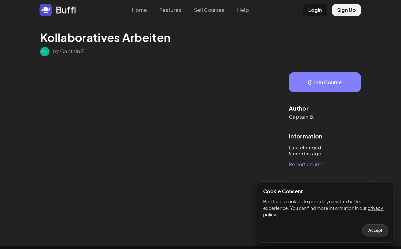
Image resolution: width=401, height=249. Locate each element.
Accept (375, 230)
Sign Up (346, 10)
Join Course (325, 82)
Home (139, 10)
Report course (306, 164)
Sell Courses (209, 10)
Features (170, 10)
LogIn (315, 10)
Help (243, 10)
